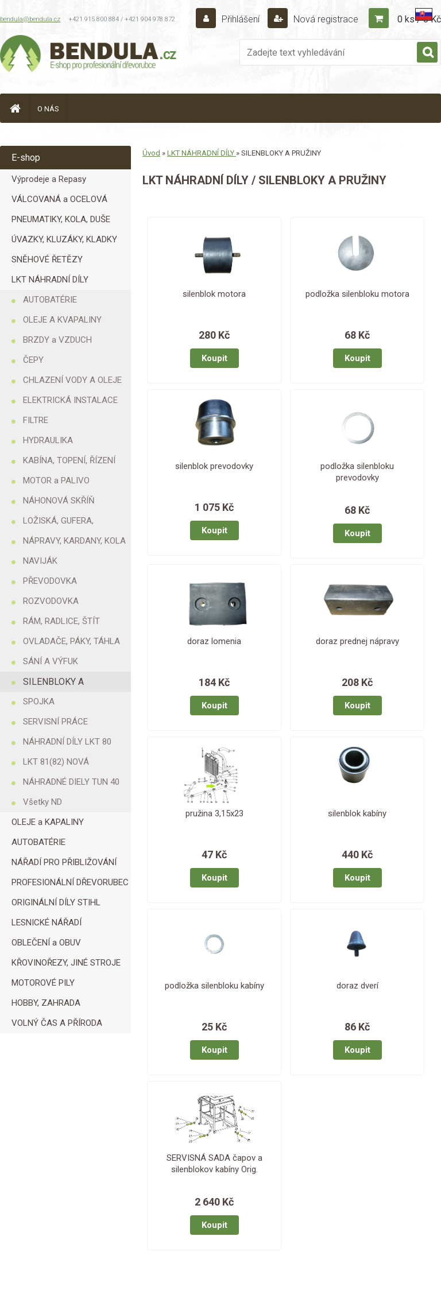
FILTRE (35, 420)
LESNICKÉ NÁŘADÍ (46, 922)
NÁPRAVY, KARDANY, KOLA (74, 541)
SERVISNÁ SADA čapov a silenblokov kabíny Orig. (214, 1164)
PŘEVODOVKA (50, 581)
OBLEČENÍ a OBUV (46, 942)
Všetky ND (42, 802)
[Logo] (89, 55)
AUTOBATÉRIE (50, 299)
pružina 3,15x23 (214, 813)
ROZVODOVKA (51, 601)
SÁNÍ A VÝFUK (50, 661)
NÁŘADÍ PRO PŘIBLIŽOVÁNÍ (64, 862)
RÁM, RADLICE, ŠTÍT (61, 621)
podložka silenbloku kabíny (214, 985)
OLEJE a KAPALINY (47, 822)
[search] (427, 53)
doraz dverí (357, 985)
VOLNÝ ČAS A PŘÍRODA (56, 1023)
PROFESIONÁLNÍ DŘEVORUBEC (70, 882)
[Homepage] (15, 108)
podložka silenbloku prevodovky (357, 472)
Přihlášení (240, 19)
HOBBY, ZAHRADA (45, 1003)
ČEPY (33, 360)
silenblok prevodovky (214, 466)
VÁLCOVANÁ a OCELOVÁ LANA (59, 202)
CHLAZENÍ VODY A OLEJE (72, 380)
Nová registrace (324, 19)
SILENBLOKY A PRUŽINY (53, 684)
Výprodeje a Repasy (48, 179)
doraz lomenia (214, 641)
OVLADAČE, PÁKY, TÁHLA (71, 641)
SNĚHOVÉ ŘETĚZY (47, 259)
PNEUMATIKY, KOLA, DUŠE (60, 219)
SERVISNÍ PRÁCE (55, 721)
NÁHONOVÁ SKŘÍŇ (59, 500)
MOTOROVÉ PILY (43, 983)
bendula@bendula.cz (30, 19)
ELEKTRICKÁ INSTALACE (70, 400)
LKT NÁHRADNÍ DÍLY (49, 279)
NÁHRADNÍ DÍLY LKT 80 (67, 742)
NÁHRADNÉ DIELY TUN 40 (71, 782)
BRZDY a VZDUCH (57, 340)
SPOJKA (39, 701)
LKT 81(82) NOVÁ (56, 762)
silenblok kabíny (357, 813)
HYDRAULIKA (48, 440)
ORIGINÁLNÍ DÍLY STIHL (55, 902)
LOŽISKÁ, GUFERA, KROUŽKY (58, 523)
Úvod (151, 153)
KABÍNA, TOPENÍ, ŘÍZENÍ (69, 460)
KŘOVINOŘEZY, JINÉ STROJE (66, 963)
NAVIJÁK (40, 561)
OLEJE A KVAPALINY (62, 320)
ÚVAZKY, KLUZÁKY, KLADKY (64, 239)
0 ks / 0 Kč (419, 19)
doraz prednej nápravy (357, 641)
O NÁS (48, 108)
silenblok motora (214, 294)
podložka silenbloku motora (357, 294)
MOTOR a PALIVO (56, 480)
